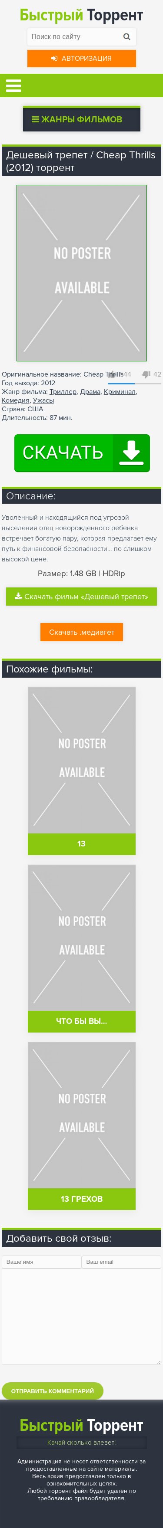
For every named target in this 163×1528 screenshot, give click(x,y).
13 (81, 844)
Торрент (81, 15)
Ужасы (43, 400)
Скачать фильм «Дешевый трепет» (81, 596)
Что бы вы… (81, 1021)
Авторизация (81, 58)
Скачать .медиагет (81, 632)
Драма (90, 391)
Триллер (63, 391)
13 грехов (82, 1199)
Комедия (16, 400)
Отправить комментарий (52, 1391)
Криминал (120, 391)
